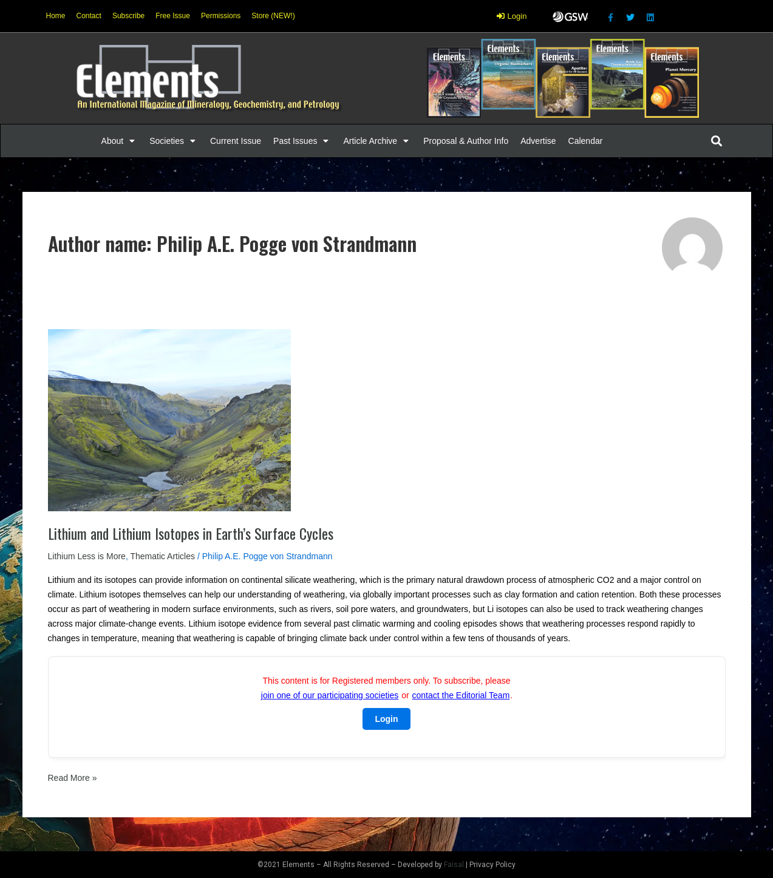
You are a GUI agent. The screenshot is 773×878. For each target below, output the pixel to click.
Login (386, 719)
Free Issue (172, 16)
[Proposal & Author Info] (465, 141)
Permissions (220, 16)
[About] (119, 141)
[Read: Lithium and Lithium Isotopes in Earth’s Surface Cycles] (169, 419)
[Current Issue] (235, 141)
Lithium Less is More (87, 556)
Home (56, 16)
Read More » (72, 777)
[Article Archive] (377, 141)
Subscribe (128, 16)
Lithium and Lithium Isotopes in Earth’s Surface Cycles (190, 533)
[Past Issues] (302, 141)
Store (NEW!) (273, 16)
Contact (89, 16)
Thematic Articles (162, 556)
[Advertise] (538, 141)
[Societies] (173, 141)
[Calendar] (585, 141)
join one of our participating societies (329, 695)
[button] (112, 141)
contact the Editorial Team (460, 695)
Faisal (454, 864)
